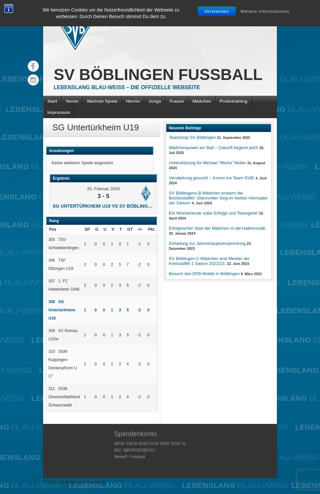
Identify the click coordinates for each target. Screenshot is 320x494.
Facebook (33, 66)
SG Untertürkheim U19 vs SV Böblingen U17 (108, 206)
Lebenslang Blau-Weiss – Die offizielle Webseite (127, 87)
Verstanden (216, 11)
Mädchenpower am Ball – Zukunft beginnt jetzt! (213, 147)
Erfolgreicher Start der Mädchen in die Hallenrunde (217, 228)
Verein (72, 101)
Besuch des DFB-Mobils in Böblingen (204, 273)
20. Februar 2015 (103, 188)
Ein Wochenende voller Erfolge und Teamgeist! (213, 213)
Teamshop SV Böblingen (192, 137)
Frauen (177, 101)
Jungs (154, 101)
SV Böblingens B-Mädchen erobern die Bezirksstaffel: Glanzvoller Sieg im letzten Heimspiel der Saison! (218, 198)
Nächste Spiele (102, 101)
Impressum (58, 112)
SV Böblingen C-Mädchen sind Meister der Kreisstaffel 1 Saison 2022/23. (209, 261)
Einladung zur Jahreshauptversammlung (207, 243)
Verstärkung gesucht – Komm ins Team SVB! (211, 177)
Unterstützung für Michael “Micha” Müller (207, 162)
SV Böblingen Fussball (158, 74)
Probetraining (234, 101)
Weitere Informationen (264, 11)
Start (52, 101)
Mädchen (202, 101)
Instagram (33, 80)
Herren (133, 101)
